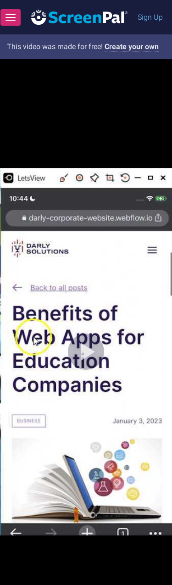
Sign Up (150, 17)
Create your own (132, 46)
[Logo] (79, 16)
